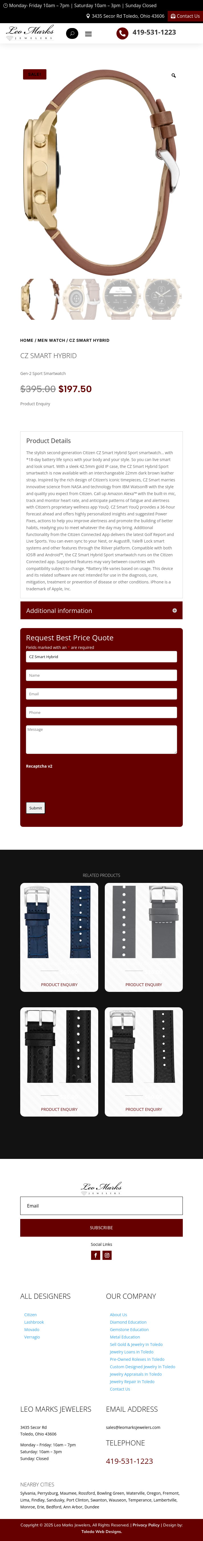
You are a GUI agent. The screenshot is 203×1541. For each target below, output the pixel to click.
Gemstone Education (129, 1329)
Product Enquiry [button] (59, 984)
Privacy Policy (146, 1525)
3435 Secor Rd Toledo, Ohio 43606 (128, 16)
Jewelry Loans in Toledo (131, 1352)
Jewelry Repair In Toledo (132, 1381)
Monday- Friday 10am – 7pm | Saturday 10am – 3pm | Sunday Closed (83, 5)
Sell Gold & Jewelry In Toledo (136, 1344)
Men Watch (51, 340)
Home (27, 340)
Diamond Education (128, 1322)
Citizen (30, 1314)
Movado (31, 1329)
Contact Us (188, 16)
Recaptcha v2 (39, 766)
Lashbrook (34, 1322)
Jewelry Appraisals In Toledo (136, 1374)
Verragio (32, 1337)
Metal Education (125, 1337)
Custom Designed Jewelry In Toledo (142, 1366)
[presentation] (69, 784)
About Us (118, 1314)
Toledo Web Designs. (101, 1531)
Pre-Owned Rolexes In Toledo (137, 1359)
